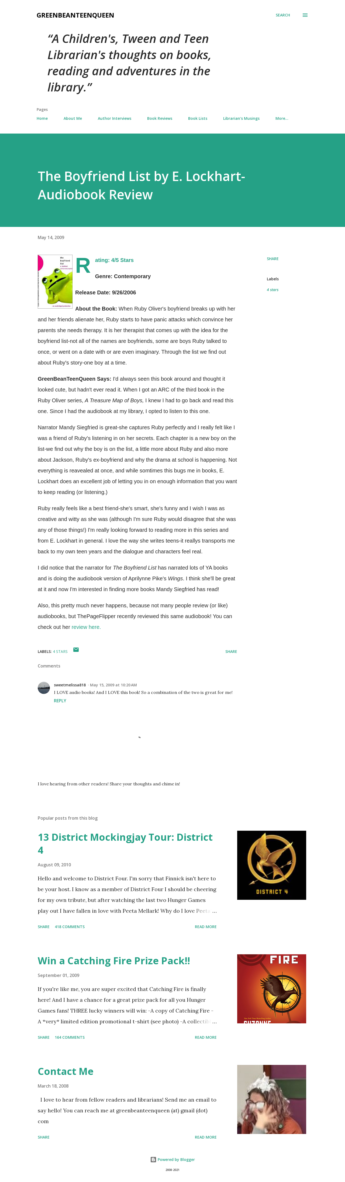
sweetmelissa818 (70, 684)
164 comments (70, 1037)
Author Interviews (114, 118)
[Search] (283, 15)
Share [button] (273, 258)
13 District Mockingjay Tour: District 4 (125, 843)
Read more (206, 926)
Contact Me (66, 1071)
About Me (73, 118)
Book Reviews (159, 118)
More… (281, 118)
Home (42, 118)
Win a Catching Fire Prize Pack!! (114, 960)
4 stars (272, 289)
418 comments (70, 926)
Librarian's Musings (241, 118)
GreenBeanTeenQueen (75, 15)
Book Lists (197, 118)
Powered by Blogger (172, 1159)
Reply (60, 701)
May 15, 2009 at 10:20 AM (113, 684)
